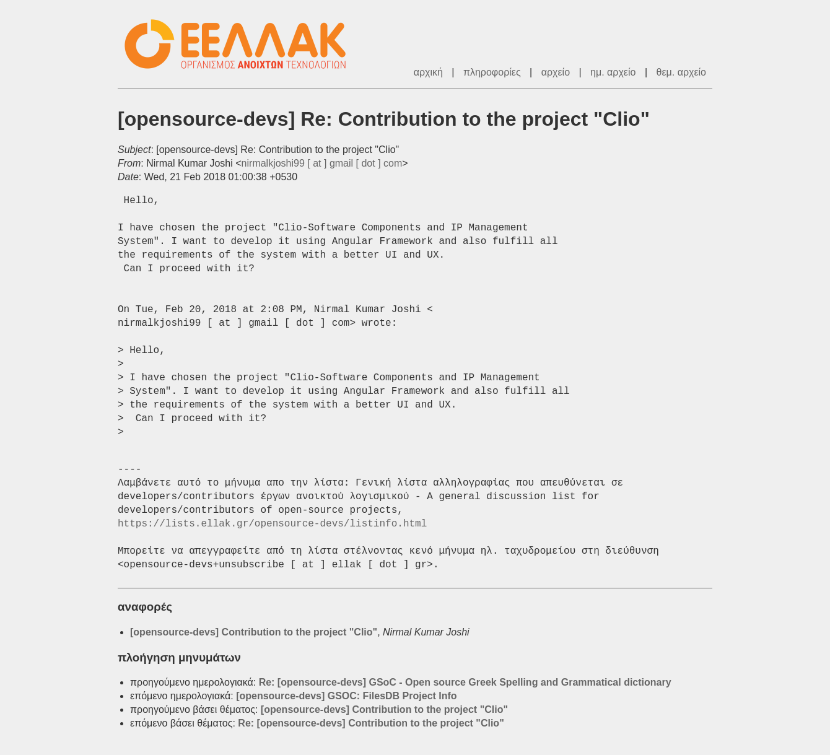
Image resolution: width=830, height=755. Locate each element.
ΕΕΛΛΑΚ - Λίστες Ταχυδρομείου (241, 44)
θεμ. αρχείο (681, 72)
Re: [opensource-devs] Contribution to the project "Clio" (371, 723)
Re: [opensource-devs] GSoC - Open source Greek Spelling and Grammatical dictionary (465, 682)
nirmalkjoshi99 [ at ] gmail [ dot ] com (322, 163)
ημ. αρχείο (613, 72)
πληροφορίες (492, 72)
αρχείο (555, 72)
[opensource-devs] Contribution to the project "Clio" (253, 632)
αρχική (428, 72)
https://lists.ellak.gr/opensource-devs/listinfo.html (272, 524)
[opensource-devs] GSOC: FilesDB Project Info (346, 696)
